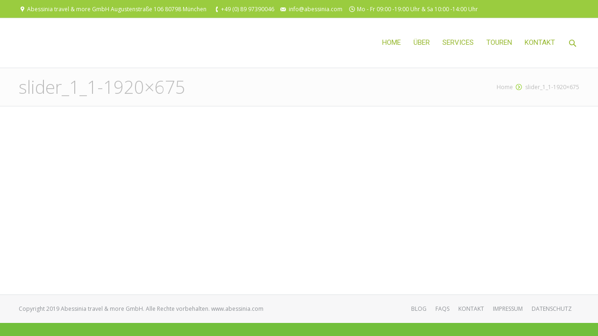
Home (505, 87)
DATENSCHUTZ (552, 309)
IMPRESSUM (508, 309)
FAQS (442, 309)
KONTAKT (471, 309)
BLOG (419, 309)
